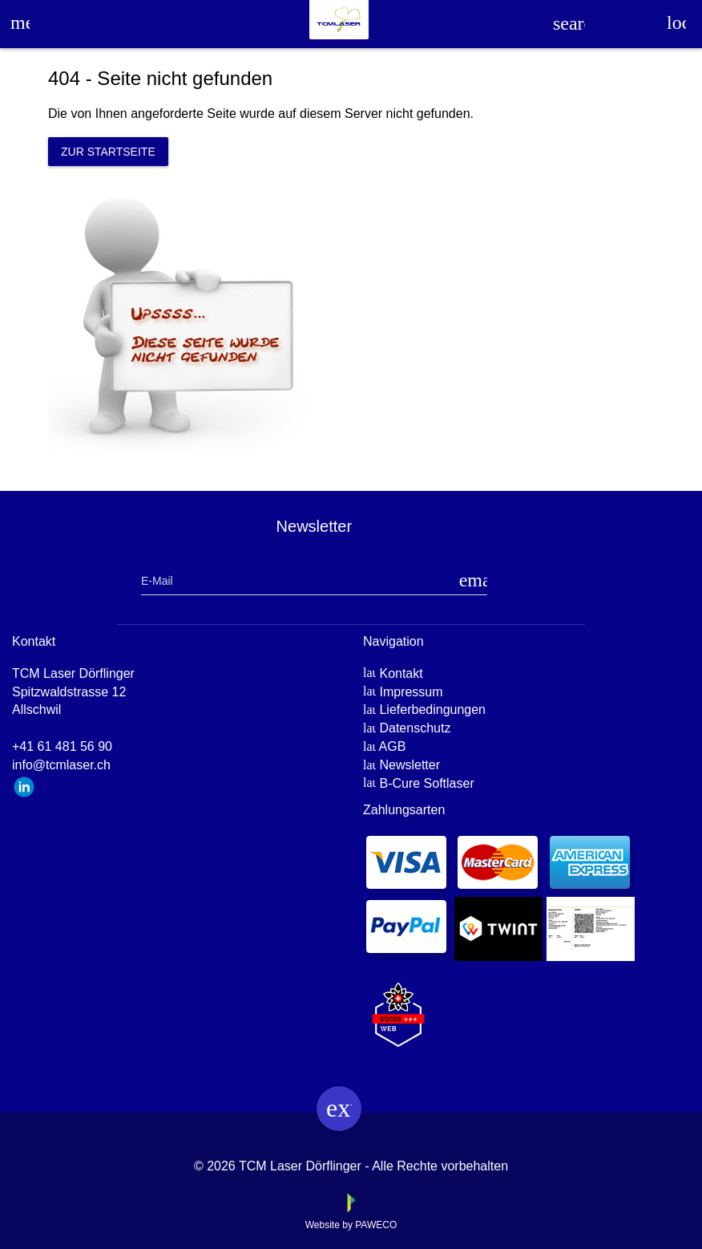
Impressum (410, 692)
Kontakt (400, 673)
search (569, 23)
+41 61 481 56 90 (62, 746)
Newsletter (409, 765)
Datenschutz (414, 728)
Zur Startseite (108, 151)
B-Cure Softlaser (426, 783)
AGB (392, 746)
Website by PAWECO (351, 1225)
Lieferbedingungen (432, 709)
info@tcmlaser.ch (61, 765)
